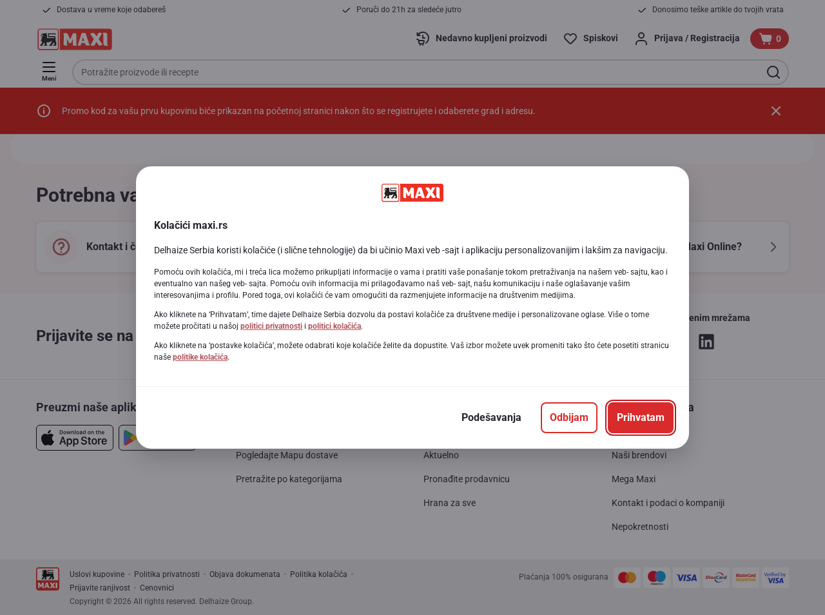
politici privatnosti (271, 326)
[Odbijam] (569, 417)
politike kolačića (200, 357)
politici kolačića (334, 326)
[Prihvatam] (641, 417)
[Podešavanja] (491, 417)
